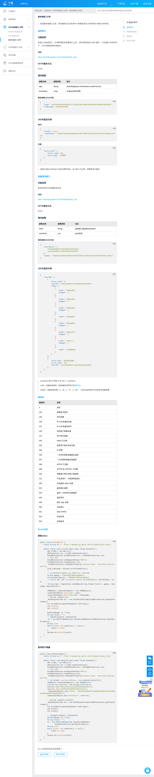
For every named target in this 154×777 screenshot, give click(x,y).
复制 (114, 101)
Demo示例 (131, 41)
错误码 (129, 36)
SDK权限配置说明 (13, 63)
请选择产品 (102, 4)
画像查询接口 (132, 32)
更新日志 (9, 71)
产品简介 (9, 11)
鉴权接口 (130, 27)
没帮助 (60, 754)
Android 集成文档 (15, 32)
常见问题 (9, 55)
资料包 (77, 385)
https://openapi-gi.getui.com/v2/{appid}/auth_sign (57, 57)
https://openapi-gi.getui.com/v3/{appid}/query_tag (57, 199)
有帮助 (44, 754)
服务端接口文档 (14, 40)
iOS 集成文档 (13, 36)
